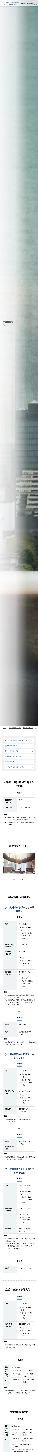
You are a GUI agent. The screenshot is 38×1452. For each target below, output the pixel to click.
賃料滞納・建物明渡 (11, 751)
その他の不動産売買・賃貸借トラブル (17, 767)
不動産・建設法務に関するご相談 (16, 740)
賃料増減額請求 (10, 762)
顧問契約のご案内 (11, 746)
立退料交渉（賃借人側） (13, 756)
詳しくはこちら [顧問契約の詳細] (18, 879)
